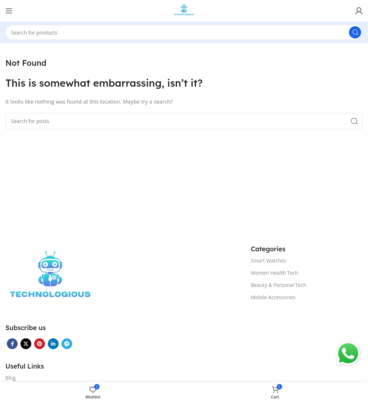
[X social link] (25, 343)
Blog (10, 377)
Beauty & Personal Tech (278, 285)
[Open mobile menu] (9, 11)
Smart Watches (268, 260)
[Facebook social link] (12, 343)
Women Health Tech (274, 272)
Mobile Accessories (273, 297)
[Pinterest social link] (39, 343)
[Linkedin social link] (53, 343)
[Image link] (50, 279)
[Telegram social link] (66, 343)
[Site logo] (184, 10)
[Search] (184, 32)
